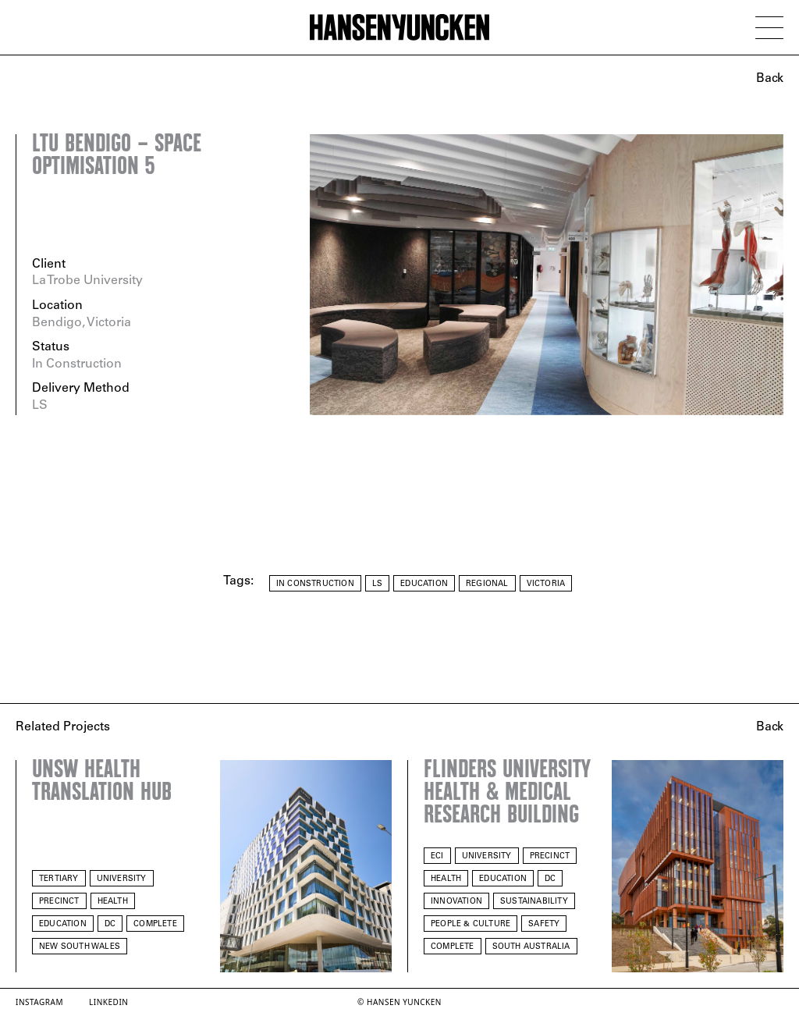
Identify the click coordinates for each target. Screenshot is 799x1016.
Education (424, 584)
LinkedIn (108, 1001)
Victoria (546, 584)
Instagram (39, 1001)
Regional (487, 584)
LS (377, 584)
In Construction (315, 584)
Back (769, 79)
